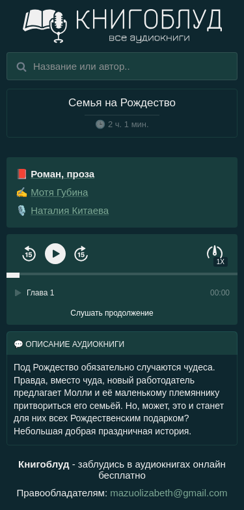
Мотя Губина (59, 192)
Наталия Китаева (70, 210)
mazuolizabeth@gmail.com (168, 492)
